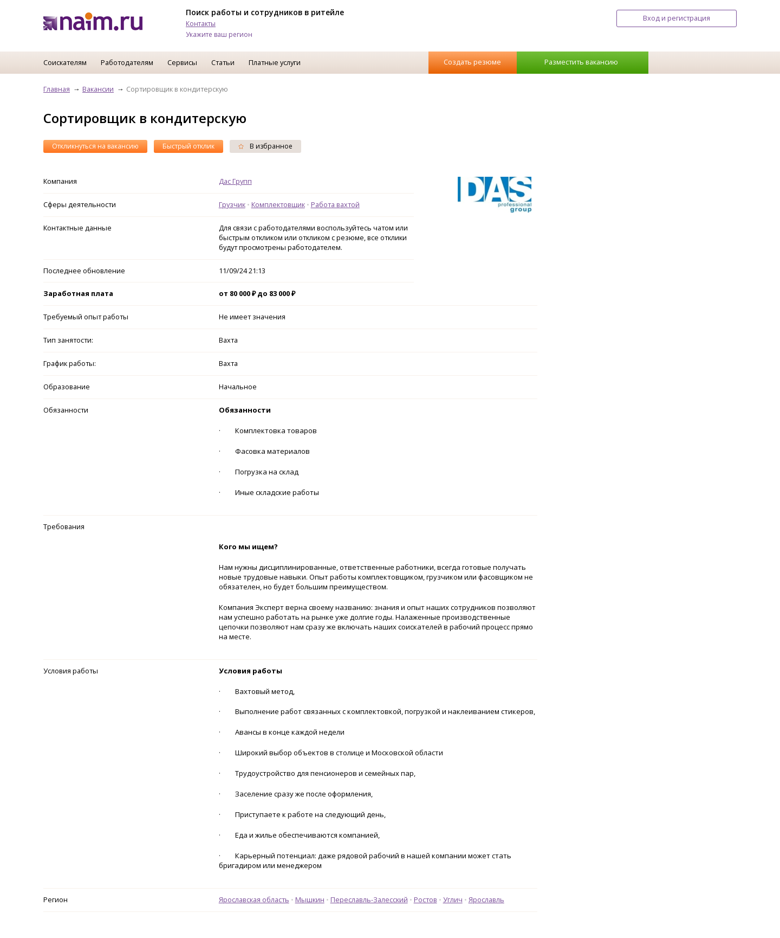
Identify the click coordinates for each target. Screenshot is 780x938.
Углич (453, 899)
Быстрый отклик (188, 146)
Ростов (425, 899)
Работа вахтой (335, 204)
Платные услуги (275, 62)
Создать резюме (472, 62)
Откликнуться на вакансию (95, 146)
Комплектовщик (278, 204)
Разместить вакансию (581, 62)
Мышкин (309, 899)
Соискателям (65, 62)
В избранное (265, 146)
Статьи (223, 62)
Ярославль (486, 899)
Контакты (201, 23)
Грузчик (232, 204)
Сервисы (182, 62)
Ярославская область (254, 899)
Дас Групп (235, 181)
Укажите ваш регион (219, 34)
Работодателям (127, 62)
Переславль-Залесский (369, 899)
